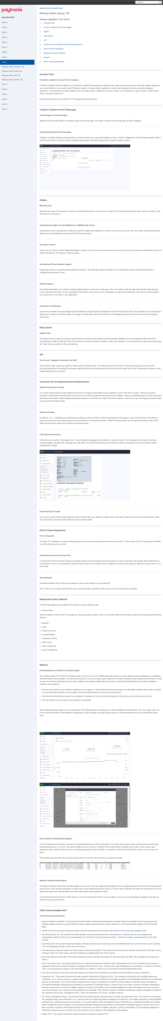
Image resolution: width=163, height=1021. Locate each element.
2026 (4, 22)
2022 (4, 42)
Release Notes (8, 17)
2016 (4, 89)
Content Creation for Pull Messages (58, 27)
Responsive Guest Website (54, 53)
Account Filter (49, 23)
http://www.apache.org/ (147, 921)
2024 (4, 32)
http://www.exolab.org (124, 930)
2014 (4, 99)
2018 (4, 62)
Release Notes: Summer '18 (13, 67)
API (45, 40)
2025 (4, 27)
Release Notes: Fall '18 (11, 75)
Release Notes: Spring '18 (12, 71)
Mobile (46, 31)
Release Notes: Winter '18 (12, 80)
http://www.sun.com (132, 934)
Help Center (48, 36)
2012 (4, 109)
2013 (4, 104)
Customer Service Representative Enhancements (63, 44)
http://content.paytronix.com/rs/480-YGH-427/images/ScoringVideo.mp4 (68, 99)
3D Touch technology (99, 250)
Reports (47, 57)
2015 (4, 94)
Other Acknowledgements (54, 61)
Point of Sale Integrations (54, 49)
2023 (4, 37)
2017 (4, 84)
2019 (4, 57)
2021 (4, 47)
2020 (4, 52)
